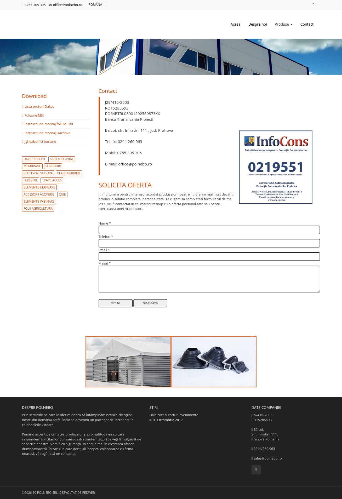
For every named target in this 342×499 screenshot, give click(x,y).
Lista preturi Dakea (38, 106)
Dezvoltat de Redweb (77, 492)
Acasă (236, 24)
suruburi (53, 166)
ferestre (31, 180)
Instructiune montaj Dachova (46, 132)
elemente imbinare (39, 201)
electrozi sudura (38, 173)
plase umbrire (69, 173)
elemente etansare (39, 187)
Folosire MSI (33, 115)
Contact (307, 24)
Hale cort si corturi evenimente (197, 417)
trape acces (52, 180)
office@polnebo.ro (65, 4)
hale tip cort (34, 159)
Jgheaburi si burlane (39, 141)
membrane (32, 166)
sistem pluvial (61, 159)
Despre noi (257, 24)
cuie (62, 194)
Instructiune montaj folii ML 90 (47, 124)
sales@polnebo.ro (268, 458)
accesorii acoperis (39, 194)
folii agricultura (38, 208)
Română (97, 4)
